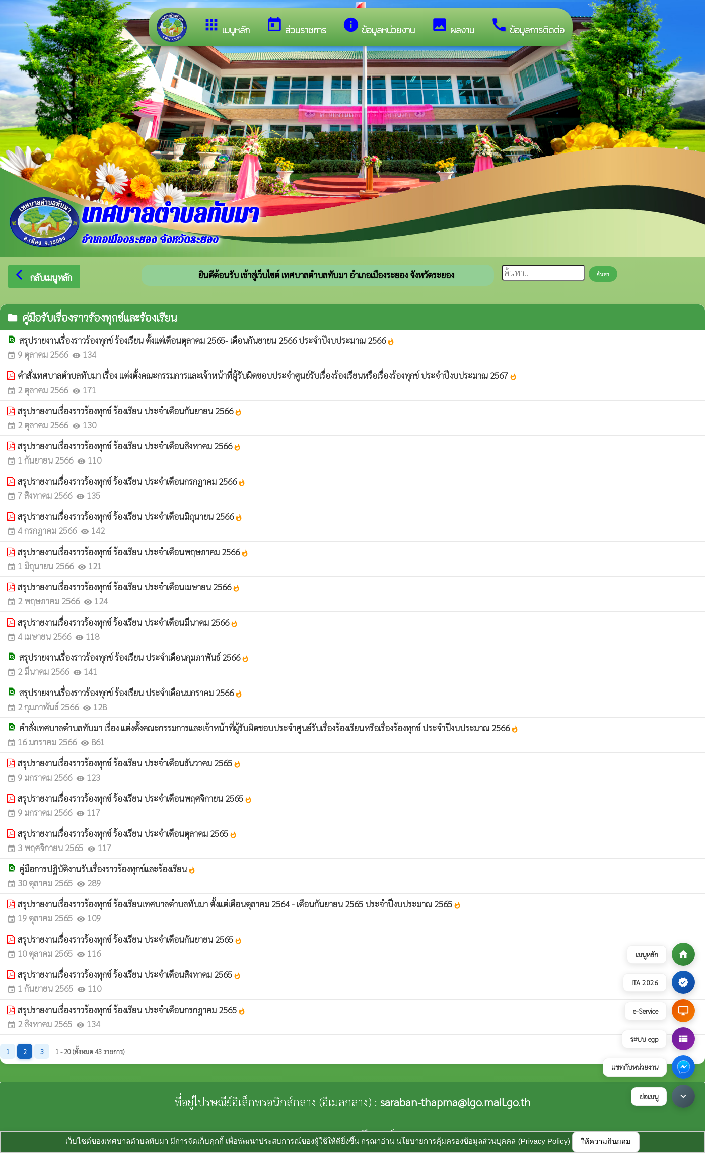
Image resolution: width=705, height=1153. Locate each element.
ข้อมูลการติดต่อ (527, 26)
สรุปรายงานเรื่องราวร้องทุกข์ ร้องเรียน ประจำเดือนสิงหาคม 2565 (129, 974)
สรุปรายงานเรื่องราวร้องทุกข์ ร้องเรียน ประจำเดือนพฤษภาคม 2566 (133, 551)
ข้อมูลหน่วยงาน (378, 26)
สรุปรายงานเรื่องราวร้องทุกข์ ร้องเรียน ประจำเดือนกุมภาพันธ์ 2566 (134, 657)
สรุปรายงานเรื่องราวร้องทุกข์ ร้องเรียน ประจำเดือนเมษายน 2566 (129, 586)
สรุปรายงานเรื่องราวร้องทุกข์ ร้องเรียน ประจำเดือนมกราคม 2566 (131, 692)
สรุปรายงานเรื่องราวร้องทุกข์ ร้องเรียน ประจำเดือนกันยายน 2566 (130, 410)
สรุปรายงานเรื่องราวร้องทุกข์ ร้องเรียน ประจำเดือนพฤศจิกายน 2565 (135, 798)
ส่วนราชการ (296, 26)
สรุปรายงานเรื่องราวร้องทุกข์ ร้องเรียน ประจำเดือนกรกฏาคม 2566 (132, 481)
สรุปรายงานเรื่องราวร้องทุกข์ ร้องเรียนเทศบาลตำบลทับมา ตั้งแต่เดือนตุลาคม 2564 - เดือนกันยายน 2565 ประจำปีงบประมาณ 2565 (239, 903)
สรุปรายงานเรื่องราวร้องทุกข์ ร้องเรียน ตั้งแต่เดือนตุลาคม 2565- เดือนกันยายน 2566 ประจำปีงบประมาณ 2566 (207, 340)
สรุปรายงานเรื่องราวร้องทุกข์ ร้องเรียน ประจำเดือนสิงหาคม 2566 (129, 445)
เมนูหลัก (226, 26)
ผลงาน (452, 26)
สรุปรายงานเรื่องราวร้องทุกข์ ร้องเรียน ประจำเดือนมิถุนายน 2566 (130, 516)
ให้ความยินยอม (606, 1141)
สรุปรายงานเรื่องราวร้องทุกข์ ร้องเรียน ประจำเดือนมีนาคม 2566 (128, 622)
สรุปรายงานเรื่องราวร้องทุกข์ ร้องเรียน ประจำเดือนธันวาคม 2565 (129, 762)
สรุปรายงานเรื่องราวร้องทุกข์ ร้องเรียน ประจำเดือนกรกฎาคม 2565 (132, 1009)
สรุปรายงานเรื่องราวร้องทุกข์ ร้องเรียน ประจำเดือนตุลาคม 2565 (127, 833)
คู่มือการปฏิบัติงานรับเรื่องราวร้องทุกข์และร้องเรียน (107, 868)
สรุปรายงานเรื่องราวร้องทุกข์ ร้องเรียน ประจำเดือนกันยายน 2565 (130, 939)
